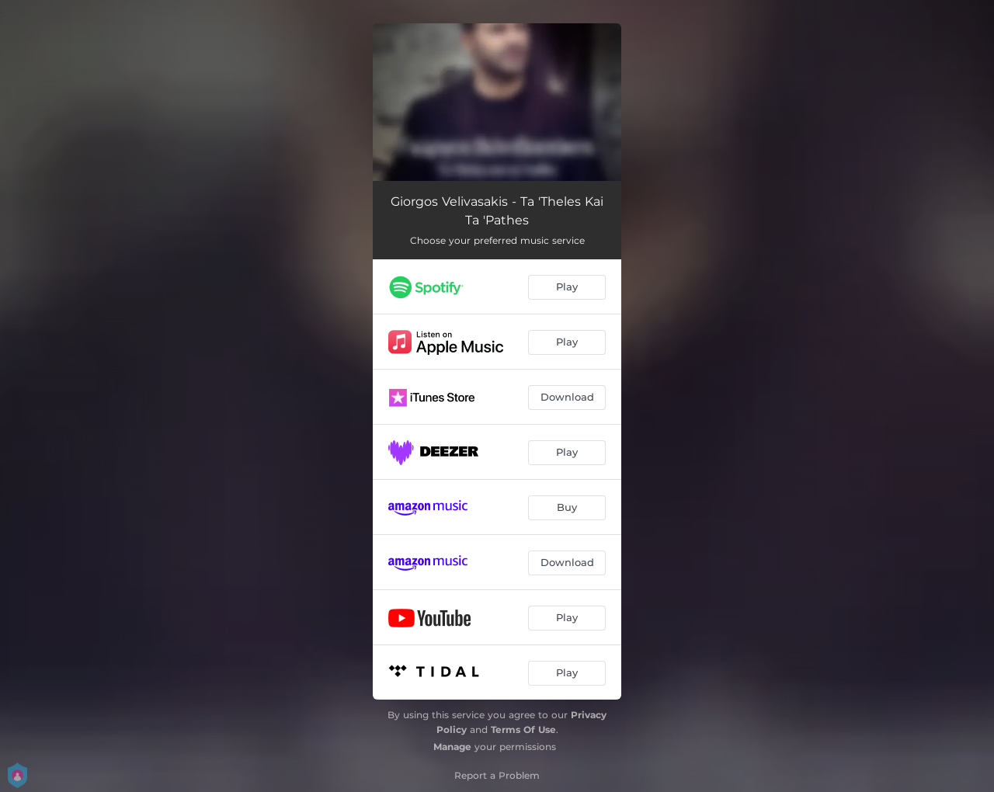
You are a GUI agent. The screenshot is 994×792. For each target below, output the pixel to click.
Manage (452, 746)
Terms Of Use (523, 729)
